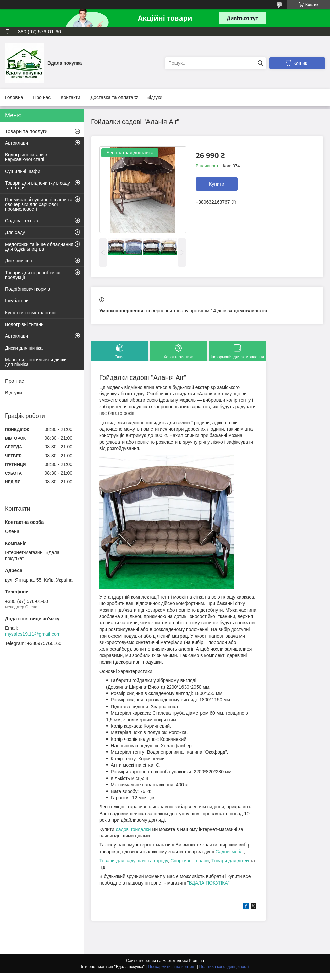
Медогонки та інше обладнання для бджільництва (39, 247)
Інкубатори (17, 300)
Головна (14, 97)
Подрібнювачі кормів (27, 289)
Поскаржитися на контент (172, 966)
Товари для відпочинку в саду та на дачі (37, 185)
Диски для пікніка (24, 348)
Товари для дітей (230, 860)
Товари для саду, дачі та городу (133, 860)
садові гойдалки (133, 829)
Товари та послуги (26, 131)
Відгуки (154, 97)
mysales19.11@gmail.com (32, 634)
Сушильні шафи (22, 171)
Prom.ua (196, 960)
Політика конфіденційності (224, 966)
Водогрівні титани (24, 324)
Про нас (42, 97)
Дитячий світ (19, 260)
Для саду (15, 232)
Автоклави (16, 143)
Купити (216, 184)
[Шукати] (260, 63)
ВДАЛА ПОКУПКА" (209, 883)
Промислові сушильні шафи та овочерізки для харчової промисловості (38, 204)
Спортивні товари (189, 860)
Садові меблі (230, 851)
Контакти (70, 97)
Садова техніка (21, 220)
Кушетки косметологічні (30, 312)
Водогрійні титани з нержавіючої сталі (26, 157)
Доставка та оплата (111, 97)
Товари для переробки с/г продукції (33, 275)
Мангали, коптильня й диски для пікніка (36, 362)
